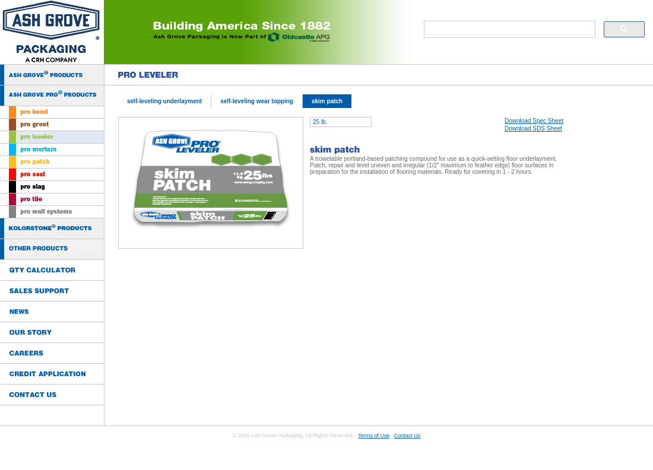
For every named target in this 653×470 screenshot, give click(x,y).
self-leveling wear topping (256, 101)
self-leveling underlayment (164, 101)
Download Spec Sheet (534, 121)
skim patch (327, 101)
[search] (508, 29)
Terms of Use (373, 436)
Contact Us (407, 436)
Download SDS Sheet (533, 128)
